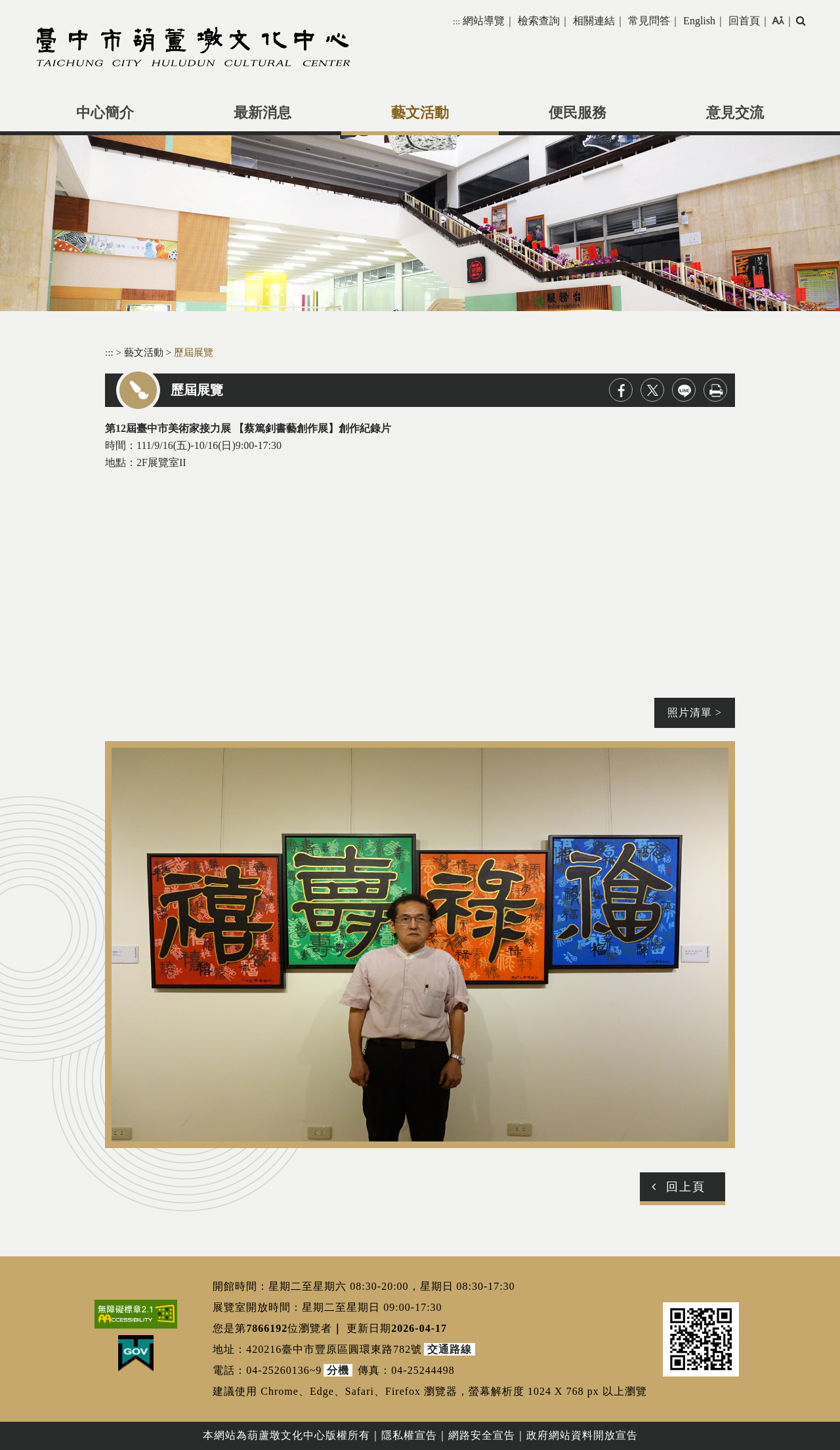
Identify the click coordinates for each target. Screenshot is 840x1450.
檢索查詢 (539, 20)
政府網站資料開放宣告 (582, 1435)
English (699, 20)
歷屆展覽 (193, 352)
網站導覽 (484, 20)
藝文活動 (420, 113)
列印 (715, 390)
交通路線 (449, 1349)
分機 (338, 1370)
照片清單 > (694, 712)
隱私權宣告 (409, 1435)
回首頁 (744, 20)
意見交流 (735, 113)
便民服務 (577, 113)
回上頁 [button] (685, 1186)
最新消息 (262, 113)
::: (456, 21)
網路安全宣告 (481, 1435)
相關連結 (594, 20)
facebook (621, 390)
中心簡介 (105, 113)
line (684, 390)
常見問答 (649, 20)
